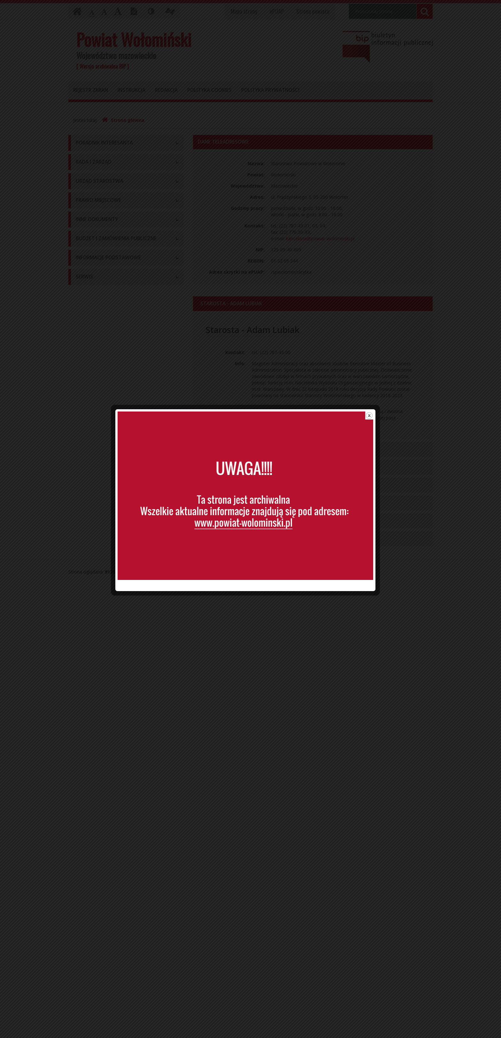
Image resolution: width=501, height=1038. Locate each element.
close (374, 401)
